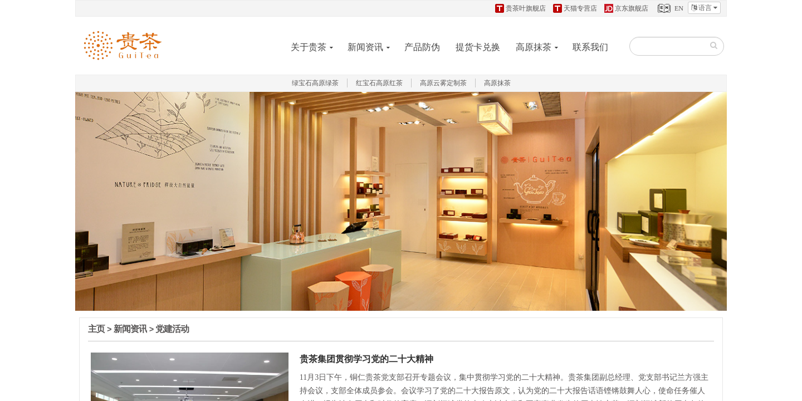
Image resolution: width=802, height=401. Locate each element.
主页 (96, 329)
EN (669, 8)
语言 (704, 8)
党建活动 (172, 329)
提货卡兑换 (478, 47)
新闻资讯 (365, 47)
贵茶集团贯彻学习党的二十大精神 (366, 358)
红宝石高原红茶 (379, 83)
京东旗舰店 (626, 8)
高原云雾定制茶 (443, 83)
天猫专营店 (575, 8)
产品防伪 (422, 47)
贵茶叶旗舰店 (520, 8)
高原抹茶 (533, 47)
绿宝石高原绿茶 (315, 83)
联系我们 (590, 47)
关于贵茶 (308, 47)
